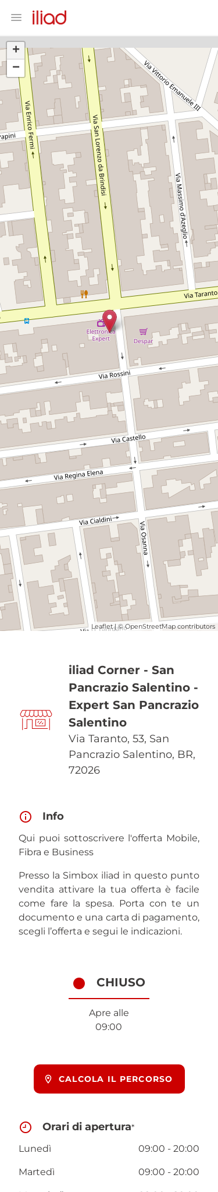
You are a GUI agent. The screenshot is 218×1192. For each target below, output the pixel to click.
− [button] (16, 68)
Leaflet (102, 626)
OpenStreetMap (150, 626)
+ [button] (16, 50)
